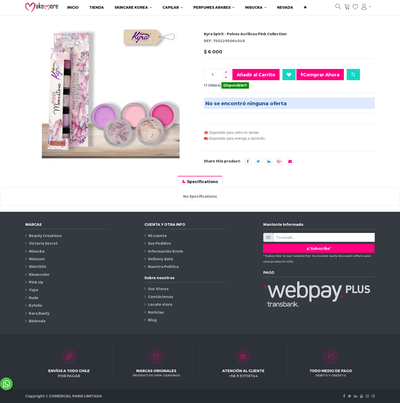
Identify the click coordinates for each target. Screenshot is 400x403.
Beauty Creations (45, 235)
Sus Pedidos (159, 243)
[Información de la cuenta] (366, 6)
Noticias (156, 312)
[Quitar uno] (226, 77)
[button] (305, 7)
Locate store (160, 304)
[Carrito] (347, 8)
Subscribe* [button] (318, 248)
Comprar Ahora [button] (320, 74)
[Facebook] (344, 396)
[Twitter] (349, 396)
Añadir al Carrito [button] (256, 74)
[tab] (200, 181)
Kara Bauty (39, 313)
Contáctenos (160, 296)
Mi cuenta (157, 235)
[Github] (373, 396)
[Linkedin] (355, 396)
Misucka (36, 251)
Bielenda (37, 321)
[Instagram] (367, 396)
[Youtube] (361, 396)
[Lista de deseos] (355, 8)
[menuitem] (73, 7)
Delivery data (160, 259)
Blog (152, 320)
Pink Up (36, 282)
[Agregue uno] (226, 71)
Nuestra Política (163, 266)
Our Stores (158, 289)
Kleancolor (39, 274)
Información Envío (165, 251)
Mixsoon (37, 259)
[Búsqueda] (338, 8)
